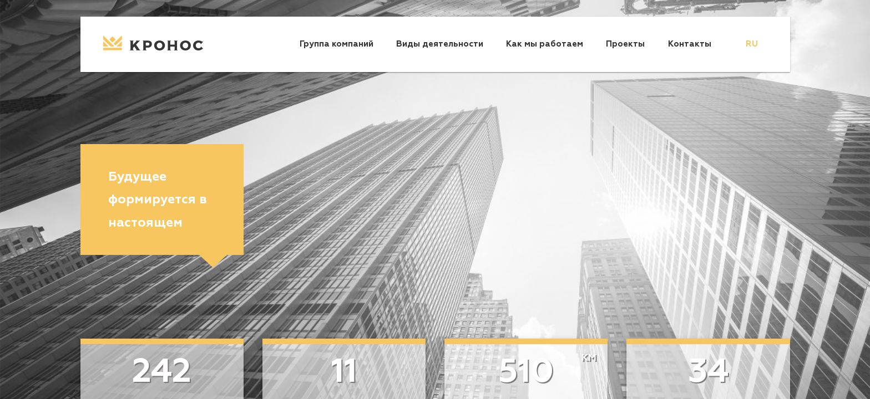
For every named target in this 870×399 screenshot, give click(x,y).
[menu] (752, 44)
